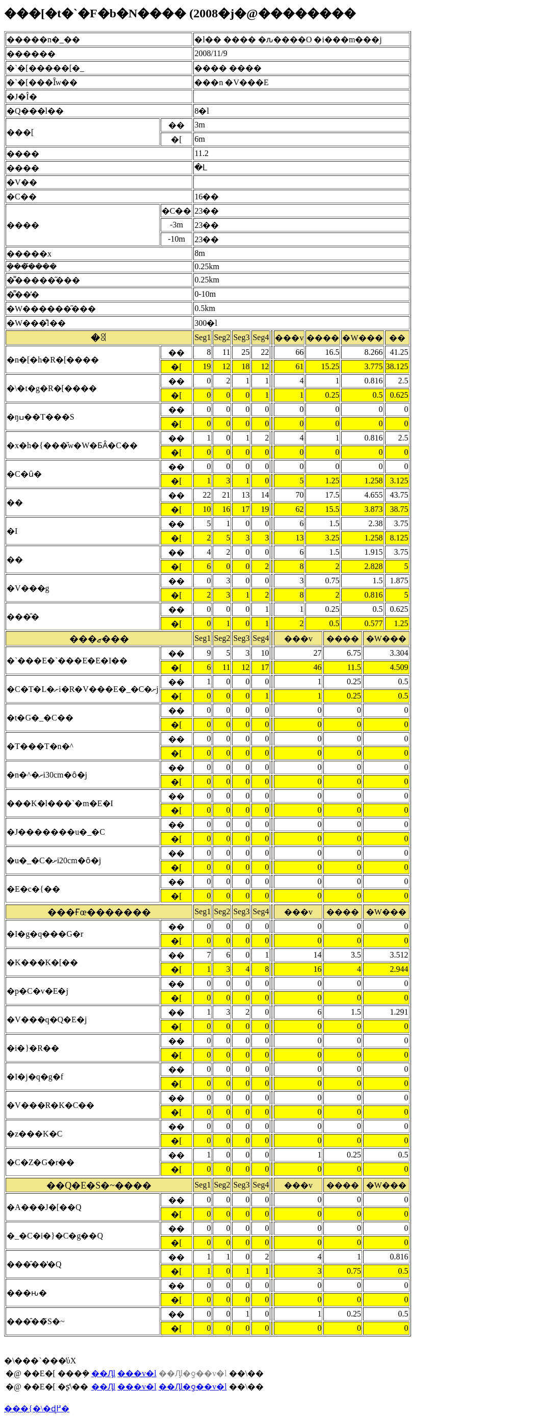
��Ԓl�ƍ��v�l (193, 1386)
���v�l (136, 1373)
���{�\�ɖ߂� (36, 1408)
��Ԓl (103, 1373)
